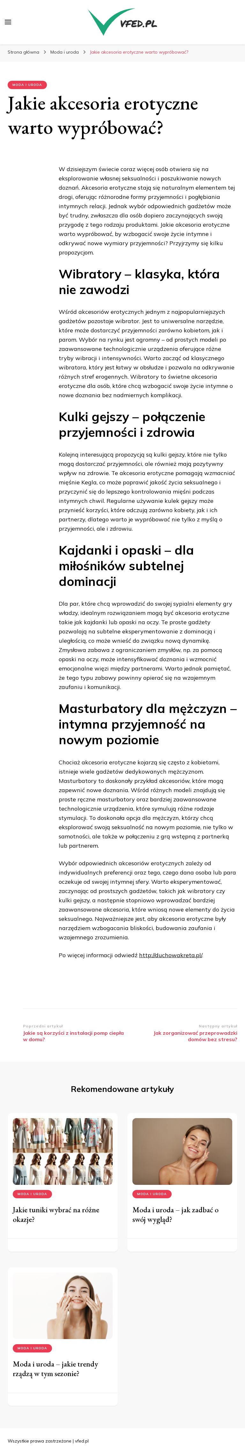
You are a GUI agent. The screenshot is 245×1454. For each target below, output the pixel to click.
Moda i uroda (27, 85)
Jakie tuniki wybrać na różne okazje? (56, 1214)
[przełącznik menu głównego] (8, 22)
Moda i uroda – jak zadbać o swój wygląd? (175, 1214)
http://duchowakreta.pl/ (170, 955)
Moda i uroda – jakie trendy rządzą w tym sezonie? (55, 1368)
